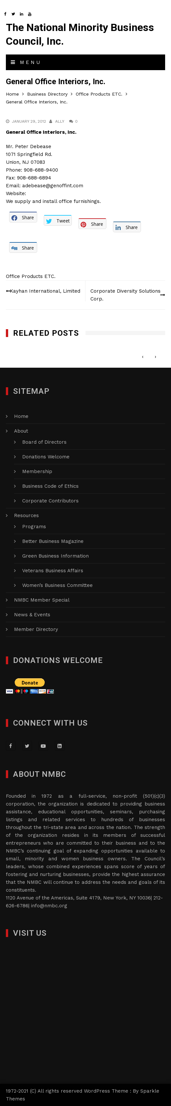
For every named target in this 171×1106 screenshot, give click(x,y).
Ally (59, 121)
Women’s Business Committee (57, 585)
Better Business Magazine (53, 541)
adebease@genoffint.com (52, 186)
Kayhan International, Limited (45, 291)
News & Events (32, 615)
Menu (26, 62)
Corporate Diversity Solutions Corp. (125, 295)
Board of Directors (44, 442)
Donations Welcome (46, 457)
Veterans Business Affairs (52, 571)
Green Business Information (55, 556)
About (21, 431)
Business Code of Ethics (50, 486)
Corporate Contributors (50, 501)
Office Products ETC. (30, 276)
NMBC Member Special (42, 600)
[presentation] (142, 356)
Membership (37, 471)
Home (21, 416)
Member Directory (36, 629)
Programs (34, 527)
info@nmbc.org (49, 906)
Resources (26, 515)
